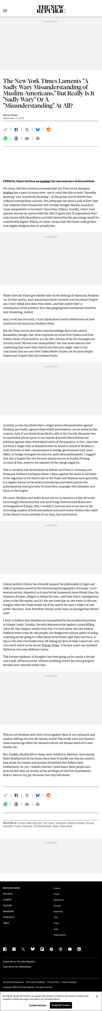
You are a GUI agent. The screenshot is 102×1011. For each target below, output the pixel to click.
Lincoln (21, 822)
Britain (81, 822)
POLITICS (7, 894)
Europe (90, 822)
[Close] (97, 996)
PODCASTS (8, 917)
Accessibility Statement (13, 982)
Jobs (56, 929)
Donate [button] (57, 905)
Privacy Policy (53, 982)
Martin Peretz (10, 115)
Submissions (60, 935)
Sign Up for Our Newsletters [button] (17, 966)
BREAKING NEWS (11, 888)
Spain (56, 826)
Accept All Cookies (61, 1005)
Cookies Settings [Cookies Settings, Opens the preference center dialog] (37, 1005)
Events (57, 888)
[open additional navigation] (5, 7)
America (71, 822)
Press (56, 923)
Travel (56, 894)
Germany (27, 826)
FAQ (56, 917)
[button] (7, 129)
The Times (48, 822)
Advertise (58, 911)
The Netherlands (42, 826)
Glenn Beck (66, 826)
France (17, 826)
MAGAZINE (8, 911)
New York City (34, 822)
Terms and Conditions (35, 982)
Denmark (8, 826)
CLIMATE (7, 899)
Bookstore (59, 899)
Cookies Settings (69, 982)
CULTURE (7, 905)
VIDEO (6, 923)
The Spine (60, 822)
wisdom (8, 192)
